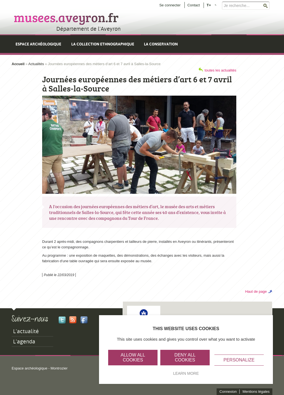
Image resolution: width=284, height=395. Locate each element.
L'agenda (24, 341)
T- (216, 5)
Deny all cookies (185, 357)
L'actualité (26, 331)
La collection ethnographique (102, 44)
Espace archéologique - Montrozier (40, 368)
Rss (73, 319)
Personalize (239, 360)
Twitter (62, 319)
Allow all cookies (133, 357)
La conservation (161, 44)
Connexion (228, 391)
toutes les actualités (220, 70)
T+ (209, 5)
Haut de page (256, 291)
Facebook (84, 319)
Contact (193, 5)
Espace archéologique (38, 44)
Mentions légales (256, 391)
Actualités (36, 64)
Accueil (18, 64)
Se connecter (170, 5)
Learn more (186, 373)
